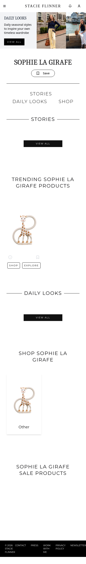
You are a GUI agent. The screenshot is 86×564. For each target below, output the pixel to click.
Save (43, 73)
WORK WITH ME (47, 548)
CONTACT (20, 545)
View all (14, 42)
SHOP (66, 101)
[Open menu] (4, 6)
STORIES (41, 94)
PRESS (34, 545)
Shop (13, 265)
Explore (31, 265)
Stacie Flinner (43, 6)
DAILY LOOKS (29, 101)
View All (43, 143)
